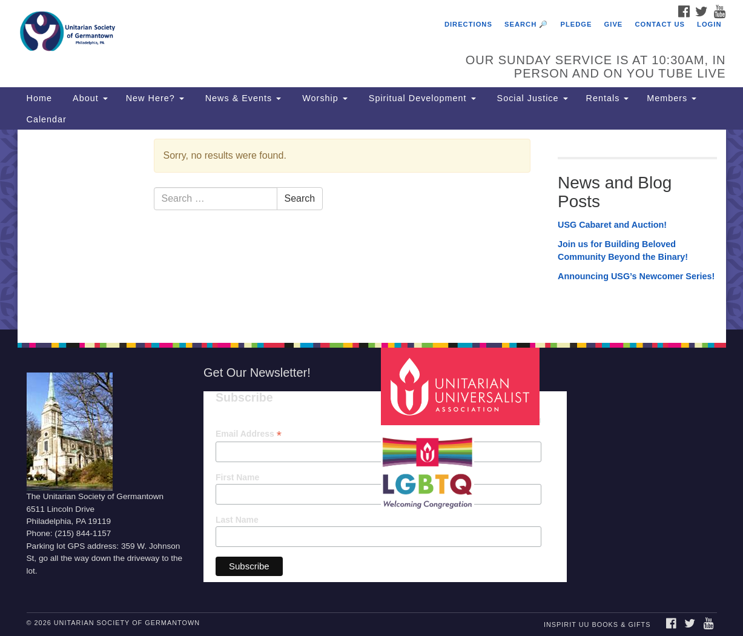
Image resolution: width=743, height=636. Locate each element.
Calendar (47, 119)
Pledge (576, 24)
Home (39, 98)
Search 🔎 (526, 24)
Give (613, 24)
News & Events (242, 98)
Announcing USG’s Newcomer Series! (636, 276)
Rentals (607, 98)
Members (671, 98)
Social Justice (531, 98)
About (89, 98)
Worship (323, 98)
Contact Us (660, 24)
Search (300, 198)
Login (709, 24)
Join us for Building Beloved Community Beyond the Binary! (623, 250)
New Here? (155, 98)
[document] (371, 230)
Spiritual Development (421, 98)
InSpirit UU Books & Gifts (597, 624)
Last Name (237, 520)
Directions (468, 24)
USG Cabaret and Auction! (612, 225)
